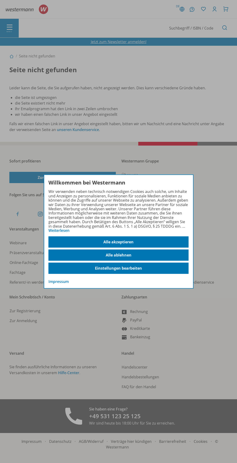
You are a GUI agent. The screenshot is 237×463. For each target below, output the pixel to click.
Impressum (58, 281)
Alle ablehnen (118, 255)
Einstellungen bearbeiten (118, 268)
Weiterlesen (58, 230)
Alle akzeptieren (118, 242)
